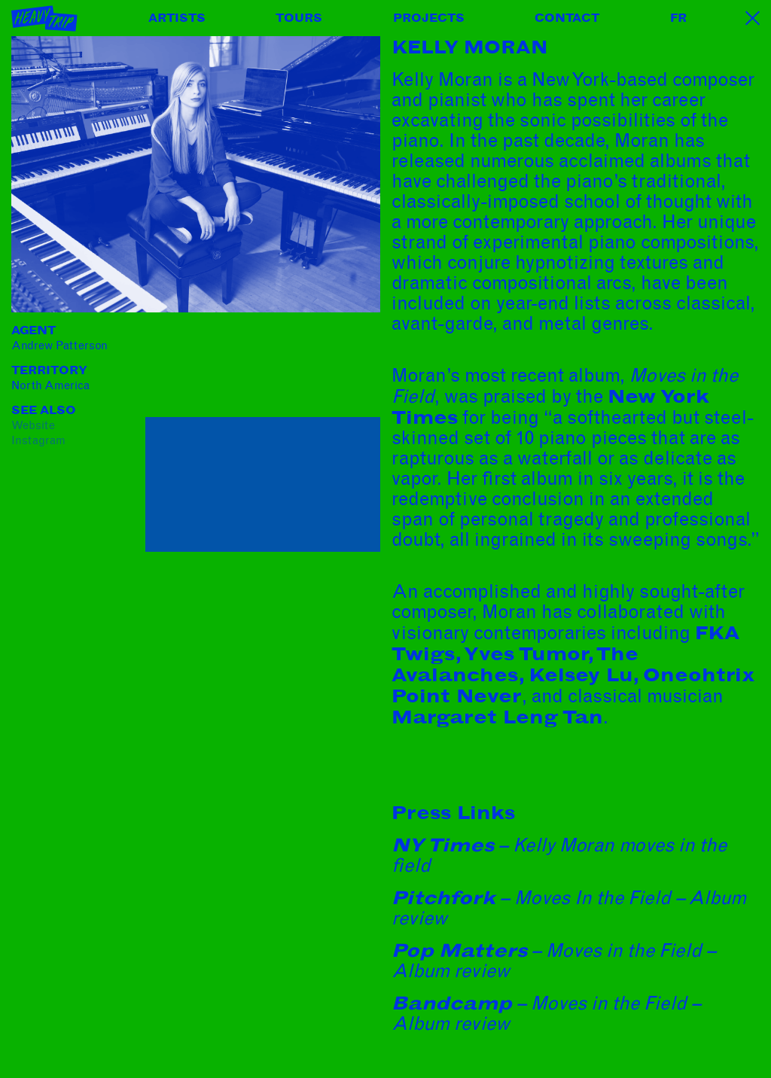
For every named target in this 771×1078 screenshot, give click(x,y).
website (33, 425)
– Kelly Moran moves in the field (559, 855)
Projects (429, 18)
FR (678, 18)
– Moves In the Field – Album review (569, 908)
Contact (567, 18)
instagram (38, 440)
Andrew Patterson (59, 345)
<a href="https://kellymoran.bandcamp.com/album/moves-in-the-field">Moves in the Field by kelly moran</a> (262, 369)
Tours (299, 18)
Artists (177, 18)
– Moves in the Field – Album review (554, 960)
